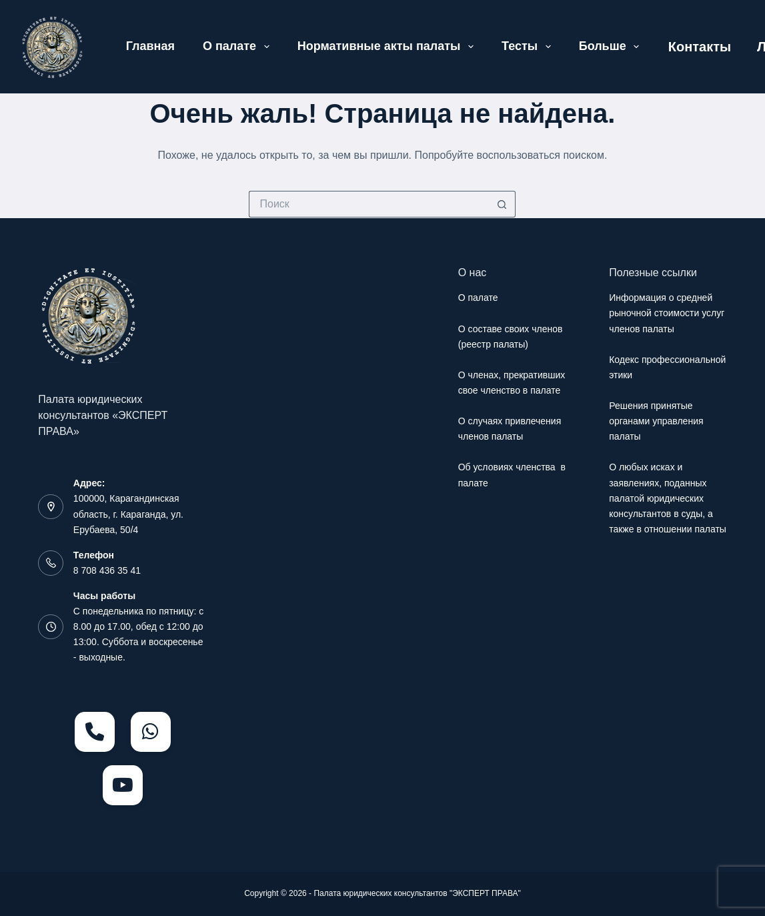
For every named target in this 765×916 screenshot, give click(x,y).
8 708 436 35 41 (107, 570)
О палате (239, 47)
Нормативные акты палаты (388, 47)
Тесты (529, 47)
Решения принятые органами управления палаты (656, 421)
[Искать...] (369, 204)
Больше (612, 47)
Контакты (699, 46)
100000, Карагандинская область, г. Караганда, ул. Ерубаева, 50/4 (128, 513)
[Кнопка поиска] (502, 204)
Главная (150, 46)
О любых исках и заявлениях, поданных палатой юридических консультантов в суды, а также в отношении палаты (667, 498)
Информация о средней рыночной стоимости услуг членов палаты (666, 313)
